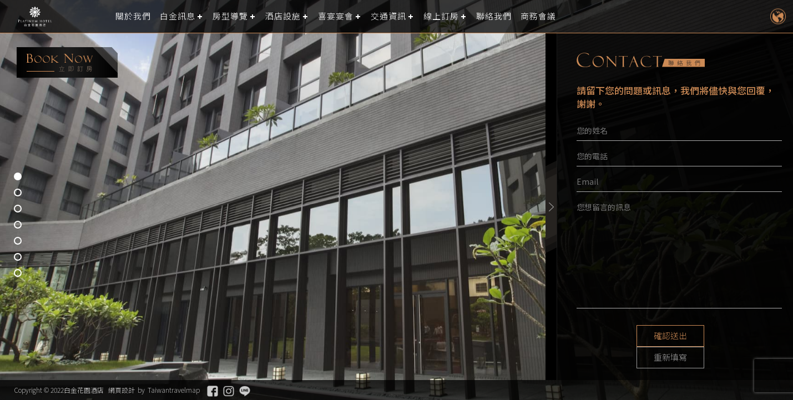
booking (67, 62)
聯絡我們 (494, 16)
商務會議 (538, 16)
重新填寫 (721, 336)
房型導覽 (230, 16)
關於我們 (133, 16)
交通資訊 (388, 16)
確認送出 (637, 336)
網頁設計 (121, 389)
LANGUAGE (777, 16)
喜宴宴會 (335, 16)
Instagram (228, 391)
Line (244, 391)
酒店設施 (283, 16)
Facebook (212, 391)
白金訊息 (177, 16)
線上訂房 (441, 16)
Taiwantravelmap (174, 389)
